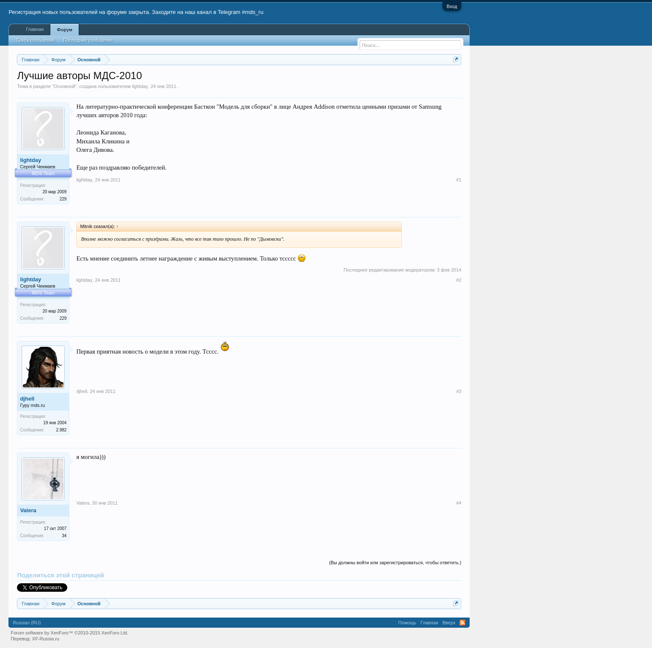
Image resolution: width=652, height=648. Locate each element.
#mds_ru (253, 12)
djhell (27, 398)
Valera (28, 510)
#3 (458, 391)
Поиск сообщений (35, 40)
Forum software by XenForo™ (69, 632)
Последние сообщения (88, 40)
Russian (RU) (27, 622)
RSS (462, 623)
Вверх (449, 622)
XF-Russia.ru (45, 638)
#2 (458, 280)
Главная (35, 29)
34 (64, 535)
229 (63, 199)
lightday (140, 86)
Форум (64, 29)
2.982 (61, 430)
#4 (458, 502)
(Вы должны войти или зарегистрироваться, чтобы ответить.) (395, 562)
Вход (452, 6)
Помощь (407, 622)
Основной (64, 86)
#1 (458, 179)
